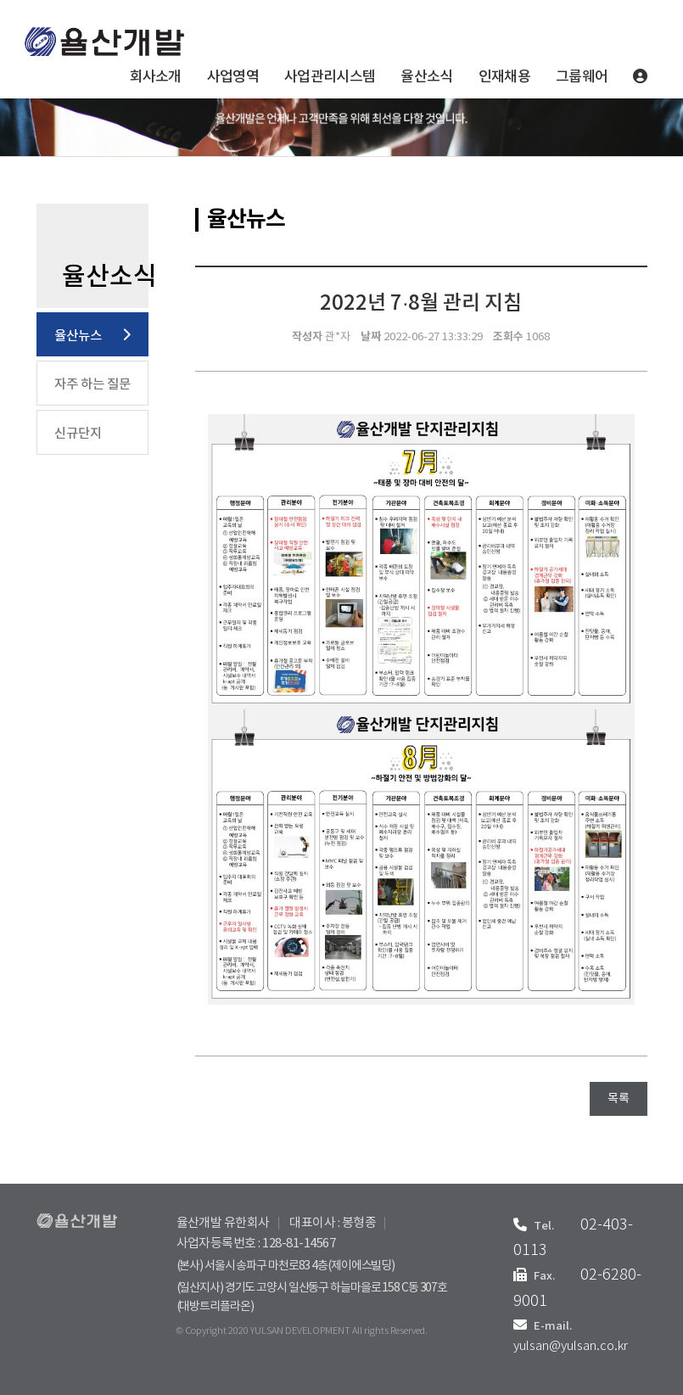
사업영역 (233, 77)
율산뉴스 (78, 336)
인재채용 (504, 77)
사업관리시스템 (329, 77)
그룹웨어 (581, 77)
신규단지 (78, 433)
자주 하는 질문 (92, 384)
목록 (618, 1099)
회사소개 (156, 77)
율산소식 (426, 77)
